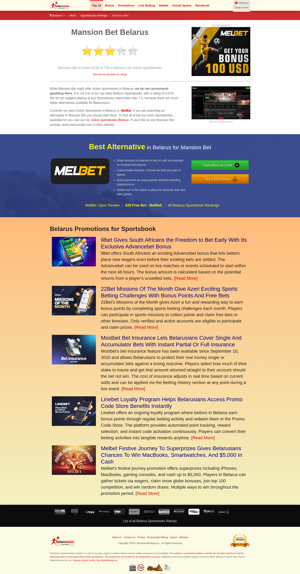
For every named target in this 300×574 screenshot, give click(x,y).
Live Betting (146, 5)
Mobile (163, 5)
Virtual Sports (181, 5)
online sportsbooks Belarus (110, 120)
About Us (117, 537)
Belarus (57, 15)
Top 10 (96, 5)
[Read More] (186, 278)
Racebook (202, 5)
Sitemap (183, 537)
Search (173, 537)
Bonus (109, 5)
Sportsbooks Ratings (93, 15)
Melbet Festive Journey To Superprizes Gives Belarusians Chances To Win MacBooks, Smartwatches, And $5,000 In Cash (171, 455)
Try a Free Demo (226, 177)
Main (73, 15)
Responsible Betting (157, 537)
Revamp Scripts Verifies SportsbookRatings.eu (95, 560)
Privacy (141, 537)
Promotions (126, 5)
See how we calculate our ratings (110, 74)
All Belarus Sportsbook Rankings (193, 213)
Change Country (241, 7)
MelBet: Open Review (102, 213)
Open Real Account (226, 166)
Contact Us (129, 537)
